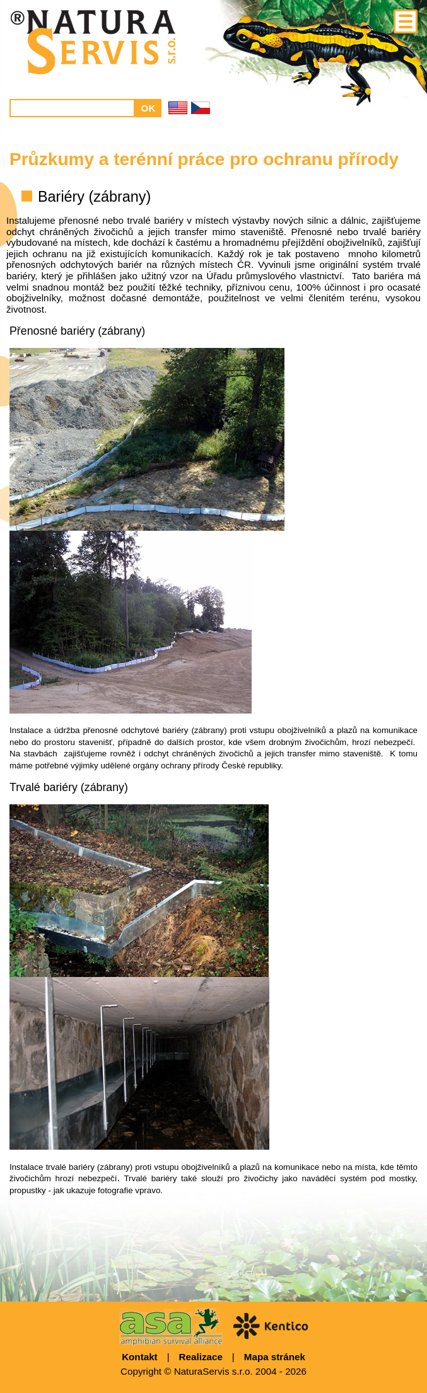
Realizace (201, 1356)
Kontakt (140, 1356)
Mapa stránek (274, 1356)
